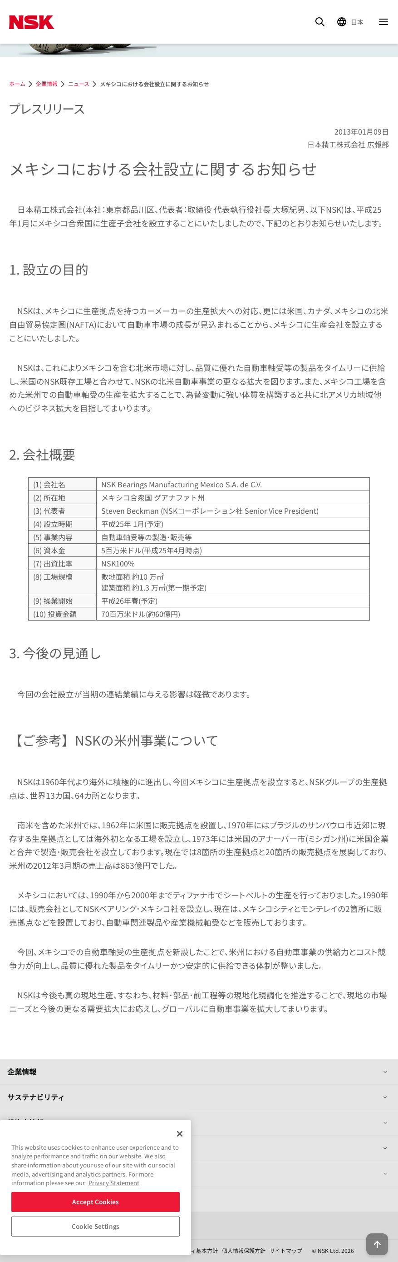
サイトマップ (286, 1250)
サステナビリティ (36, 1097)
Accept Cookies (95, 1201)
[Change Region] (351, 21)
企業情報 (21, 1071)
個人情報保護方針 (243, 1250)
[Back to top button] (377, 1244)
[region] (95, 1187)
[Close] (180, 1134)
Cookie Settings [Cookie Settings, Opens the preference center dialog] (95, 1226)
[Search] (319, 21)
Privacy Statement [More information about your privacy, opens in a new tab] (113, 1182)
